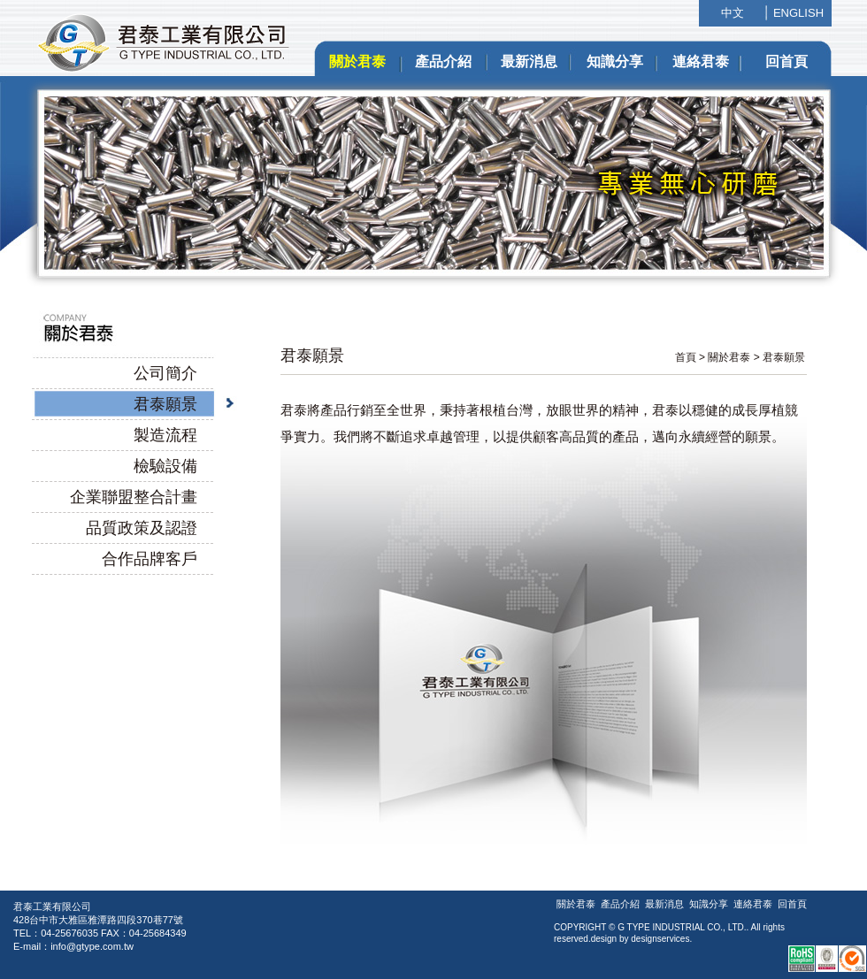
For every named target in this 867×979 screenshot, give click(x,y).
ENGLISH (798, 12)
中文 (732, 12)
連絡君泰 (700, 61)
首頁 (685, 357)
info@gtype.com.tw (92, 946)
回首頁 (786, 61)
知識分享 (615, 61)
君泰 (296, 355)
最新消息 (529, 61)
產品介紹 (443, 61)
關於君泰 (357, 61)
